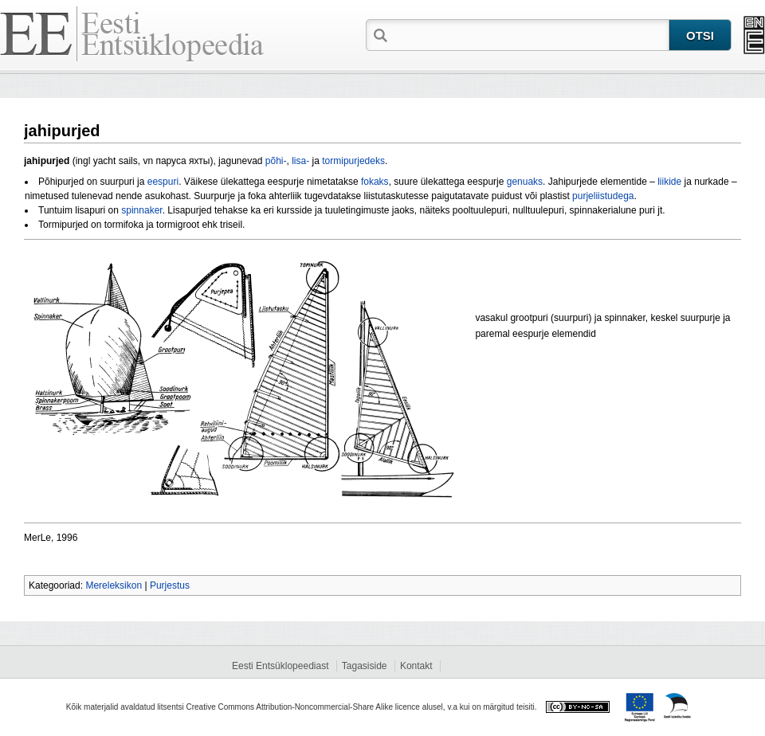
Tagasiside (364, 665)
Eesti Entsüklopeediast (280, 665)
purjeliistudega (603, 196)
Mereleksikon (113, 585)
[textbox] (530, 34)
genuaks (525, 181)
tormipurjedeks (353, 160)
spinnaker (141, 210)
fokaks (375, 181)
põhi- (276, 160)
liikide (669, 181)
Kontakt (416, 665)
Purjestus (170, 585)
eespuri (162, 181)
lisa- (300, 160)
